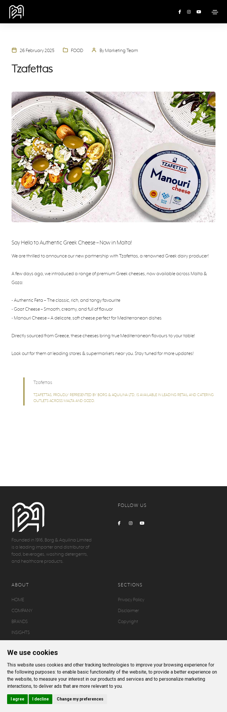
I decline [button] (40, 699)
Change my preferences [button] (80, 699)
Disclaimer (128, 610)
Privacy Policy (131, 599)
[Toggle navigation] (215, 12)
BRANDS (20, 621)
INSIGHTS (21, 632)
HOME (18, 599)
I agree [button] (17, 699)
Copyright (128, 621)
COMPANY (22, 610)
